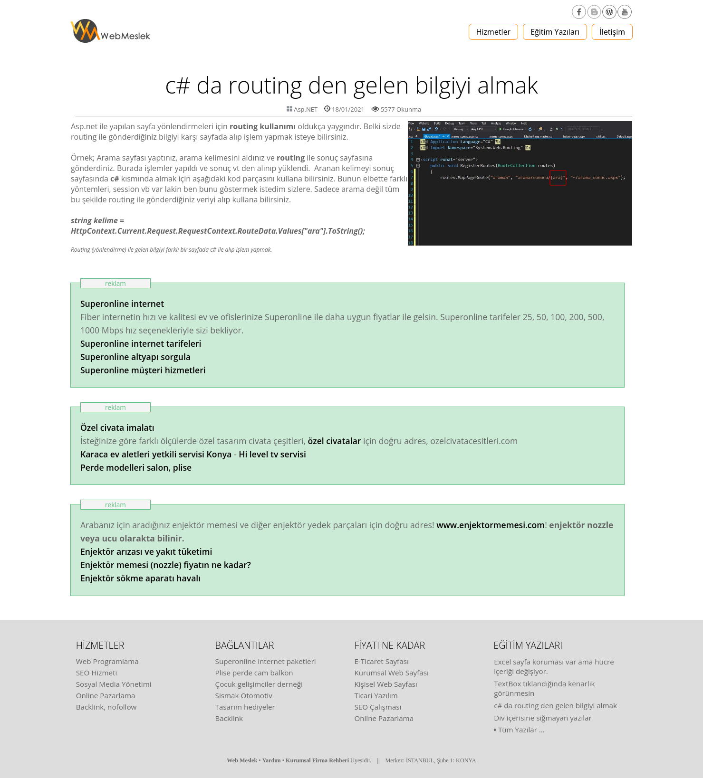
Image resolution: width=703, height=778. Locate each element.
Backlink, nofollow (106, 707)
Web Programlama (107, 661)
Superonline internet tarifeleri (140, 343)
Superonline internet (122, 303)
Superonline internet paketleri (265, 661)
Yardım (271, 760)
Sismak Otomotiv (243, 695)
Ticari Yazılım (376, 695)
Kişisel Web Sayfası (385, 684)
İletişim (612, 32)
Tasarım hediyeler (245, 707)
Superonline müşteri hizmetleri (143, 370)
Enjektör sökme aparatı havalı (140, 578)
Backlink (229, 718)
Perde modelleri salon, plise (136, 467)
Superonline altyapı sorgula (135, 356)
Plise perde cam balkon (254, 672)
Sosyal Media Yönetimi (114, 684)
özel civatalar (334, 440)
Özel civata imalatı (117, 427)
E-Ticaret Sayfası (381, 661)
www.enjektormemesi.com (490, 525)
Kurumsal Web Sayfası (391, 672)
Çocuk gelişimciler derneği (259, 684)
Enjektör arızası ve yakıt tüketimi (146, 551)
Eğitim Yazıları (554, 32)
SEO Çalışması (377, 707)
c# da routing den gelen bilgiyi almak (555, 705)
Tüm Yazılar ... (521, 729)
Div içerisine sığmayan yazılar (543, 717)
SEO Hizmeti (96, 672)
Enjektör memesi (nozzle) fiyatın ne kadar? (165, 564)
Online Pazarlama (105, 695)
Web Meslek (242, 760)
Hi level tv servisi (272, 454)
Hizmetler (493, 32)
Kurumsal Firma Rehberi (317, 760)
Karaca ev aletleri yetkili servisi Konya (155, 454)
